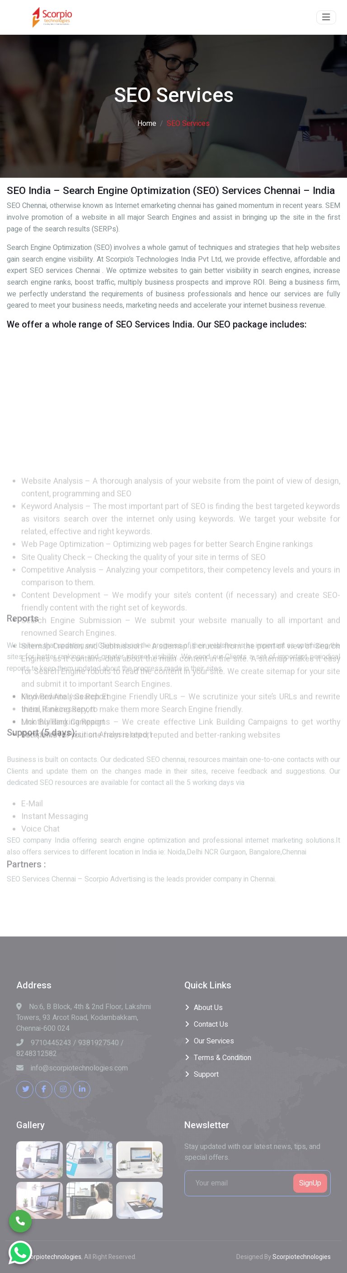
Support (206, 1074)
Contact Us (211, 1024)
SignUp (310, 1183)
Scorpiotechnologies (52, 1257)
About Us (208, 1007)
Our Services (214, 1041)
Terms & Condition (222, 1057)
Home (146, 123)
